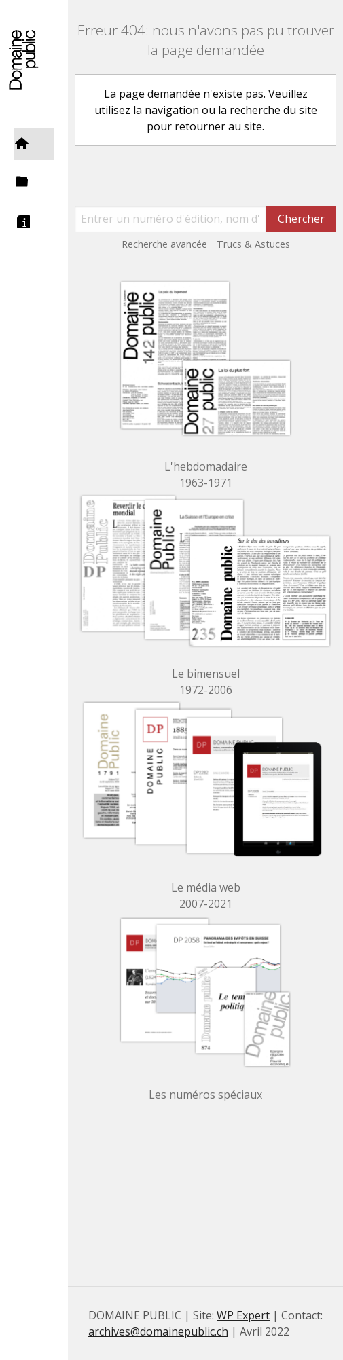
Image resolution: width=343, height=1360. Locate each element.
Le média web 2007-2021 (205, 895)
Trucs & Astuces (253, 244)
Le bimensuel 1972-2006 (206, 681)
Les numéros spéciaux (205, 1094)
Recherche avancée (164, 244)
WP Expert (243, 1315)
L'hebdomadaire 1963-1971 (205, 474)
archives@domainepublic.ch (158, 1331)
